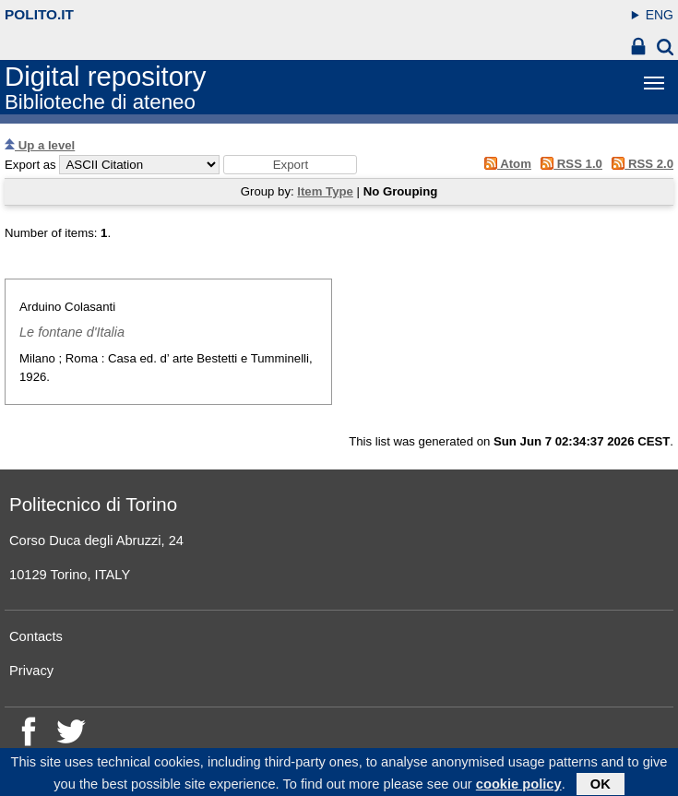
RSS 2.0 (639, 164)
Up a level (40, 145)
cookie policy (519, 785)
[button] (290, 164)
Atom (504, 164)
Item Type (325, 191)
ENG (659, 14)
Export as (30, 165)
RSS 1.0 (568, 164)
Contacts (36, 636)
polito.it (39, 14)
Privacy (31, 670)
